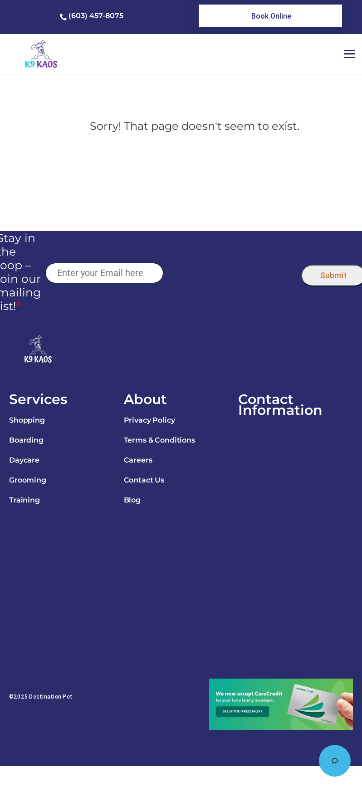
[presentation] (232, 273)
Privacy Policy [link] (149, 420)
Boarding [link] (26, 440)
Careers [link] (138, 460)
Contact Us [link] (144, 480)
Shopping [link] (27, 420)
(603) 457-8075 (95, 15)
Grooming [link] (27, 480)
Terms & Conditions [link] (159, 440)
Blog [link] (132, 500)
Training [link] (24, 500)
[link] (270, 16)
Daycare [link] (24, 460)
